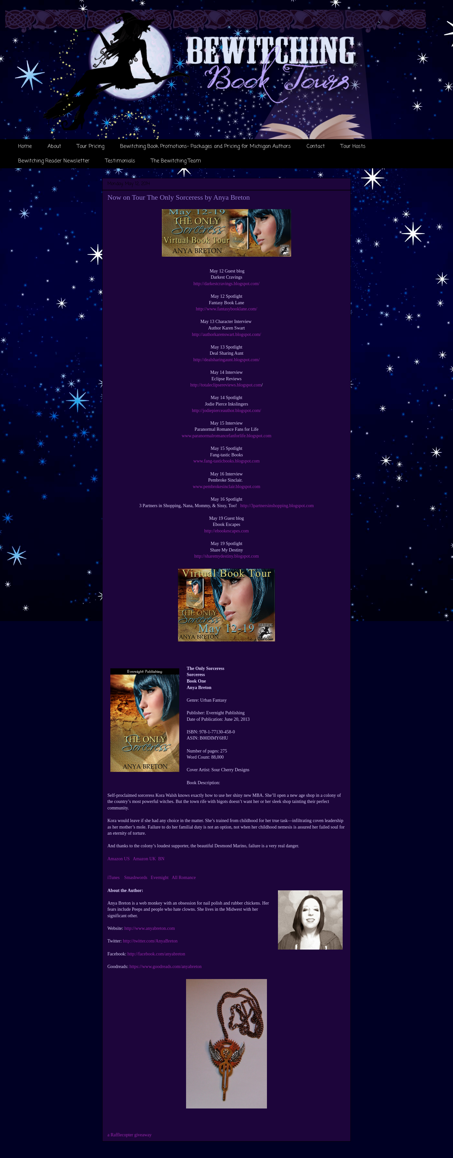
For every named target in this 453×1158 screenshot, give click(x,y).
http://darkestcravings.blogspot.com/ (226, 283)
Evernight (160, 877)
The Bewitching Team (176, 161)
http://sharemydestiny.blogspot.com (226, 556)
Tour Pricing (90, 146)
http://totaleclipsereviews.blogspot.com (225, 385)
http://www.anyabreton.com (149, 928)
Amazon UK (144, 858)
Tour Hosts (353, 146)
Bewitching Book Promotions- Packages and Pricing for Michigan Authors (205, 146)
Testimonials (120, 161)
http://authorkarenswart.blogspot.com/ (226, 334)
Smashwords (136, 877)
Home (25, 146)
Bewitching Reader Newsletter (54, 161)
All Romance (184, 877)
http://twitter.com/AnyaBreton (150, 941)
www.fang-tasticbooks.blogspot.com (226, 461)
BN (161, 858)
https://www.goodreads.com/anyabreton (165, 966)
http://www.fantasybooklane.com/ (226, 308)
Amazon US (118, 858)
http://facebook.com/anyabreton (156, 954)
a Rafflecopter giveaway (129, 1134)
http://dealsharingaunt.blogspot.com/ (226, 359)
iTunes (113, 877)
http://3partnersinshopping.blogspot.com (277, 505)
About (54, 146)
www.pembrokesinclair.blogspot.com (226, 486)
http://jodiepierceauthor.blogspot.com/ (226, 410)
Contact (316, 146)
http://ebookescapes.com (226, 531)
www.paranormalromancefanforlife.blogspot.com (226, 435)
